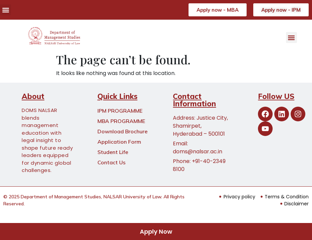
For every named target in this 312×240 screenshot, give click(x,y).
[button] (5, 9)
